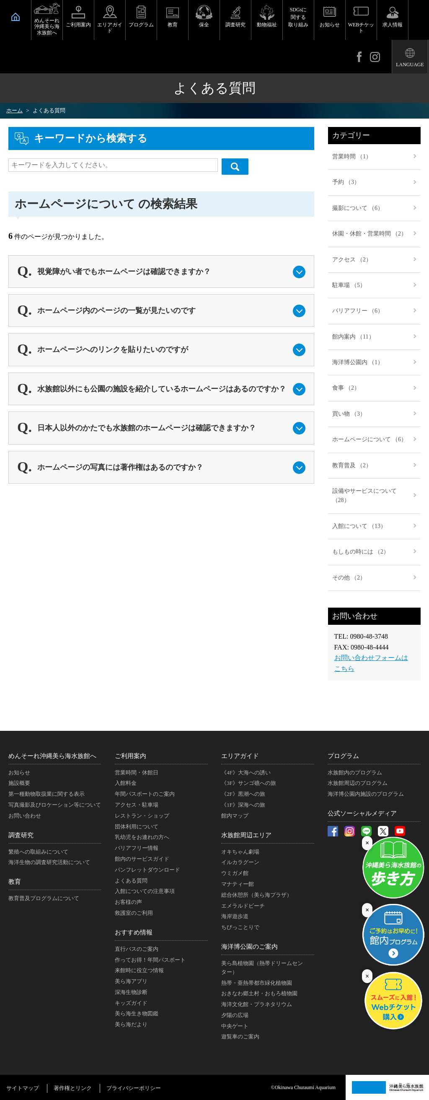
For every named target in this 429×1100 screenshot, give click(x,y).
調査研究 (235, 25)
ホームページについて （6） (369, 439)
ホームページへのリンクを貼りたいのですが (112, 349)
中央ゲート (234, 1026)
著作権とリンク (73, 1088)
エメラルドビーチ (243, 906)
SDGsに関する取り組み (298, 17)
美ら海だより (131, 1024)
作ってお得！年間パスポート (150, 960)
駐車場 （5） (349, 285)
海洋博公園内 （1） (358, 362)
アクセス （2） (352, 259)
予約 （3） (346, 182)
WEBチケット (361, 28)
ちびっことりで (240, 927)
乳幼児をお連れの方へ (142, 837)
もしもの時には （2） (361, 552)
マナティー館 (237, 884)
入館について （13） (359, 526)
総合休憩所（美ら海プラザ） (256, 895)
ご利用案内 (78, 25)
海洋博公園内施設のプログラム (366, 794)
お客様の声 (128, 902)
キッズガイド (131, 1003)
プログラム (141, 25)
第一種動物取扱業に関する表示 (46, 794)
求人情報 (392, 25)
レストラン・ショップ (142, 816)
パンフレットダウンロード (147, 870)
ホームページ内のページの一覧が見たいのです (116, 310)
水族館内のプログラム (355, 772)
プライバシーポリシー (133, 1088)
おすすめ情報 (133, 932)
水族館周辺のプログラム (358, 783)
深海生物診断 (131, 992)
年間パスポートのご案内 (145, 794)
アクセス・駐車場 (136, 805)
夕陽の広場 (234, 1015)
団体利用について (136, 826)
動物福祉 (267, 25)
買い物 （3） (349, 414)
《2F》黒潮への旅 (243, 794)
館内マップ (234, 816)
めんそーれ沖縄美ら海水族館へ (46, 27)
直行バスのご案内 (136, 949)
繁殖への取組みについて (38, 852)
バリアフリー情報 (136, 848)
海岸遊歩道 (234, 916)
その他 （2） (349, 578)
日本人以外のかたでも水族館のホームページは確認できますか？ (146, 428)
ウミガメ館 (234, 873)
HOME (15, 17)
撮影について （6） (358, 208)
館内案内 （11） (353, 337)
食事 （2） (346, 388)
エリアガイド (109, 28)
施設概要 (19, 783)
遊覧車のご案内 (240, 1036)
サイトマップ (22, 1088)
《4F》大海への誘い (246, 772)
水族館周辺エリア (246, 835)
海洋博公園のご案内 (249, 946)
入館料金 (126, 783)
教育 (173, 25)
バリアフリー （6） (358, 311)
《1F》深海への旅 (243, 805)
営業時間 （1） (352, 156)
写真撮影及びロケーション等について (54, 805)
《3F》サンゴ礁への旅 (248, 783)
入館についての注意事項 (145, 891)
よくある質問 (131, 880)
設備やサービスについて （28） (364, 495)
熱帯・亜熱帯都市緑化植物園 (256, 983)
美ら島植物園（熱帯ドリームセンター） (262, 967)
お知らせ (330, 25)
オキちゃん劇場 (240, 852)
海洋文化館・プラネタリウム (256, 1004)
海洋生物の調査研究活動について (49, 862)
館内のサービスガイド (142, 859)
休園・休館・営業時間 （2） (369, 233)
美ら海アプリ (131, 981)
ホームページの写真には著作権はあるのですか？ (120, 467)
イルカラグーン (240, 862)
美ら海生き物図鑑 (136, 1013)
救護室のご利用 (134, 913)
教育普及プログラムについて (43, 898)
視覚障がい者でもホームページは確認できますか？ (124, 271)
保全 (204, 25)
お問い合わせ (24, 816)
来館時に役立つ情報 (139, 970)
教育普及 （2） (352, 465)
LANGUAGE (410, 64)
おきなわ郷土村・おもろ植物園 (259, 993)
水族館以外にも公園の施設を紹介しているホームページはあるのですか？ (161, 389)
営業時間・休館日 (136, 772)
